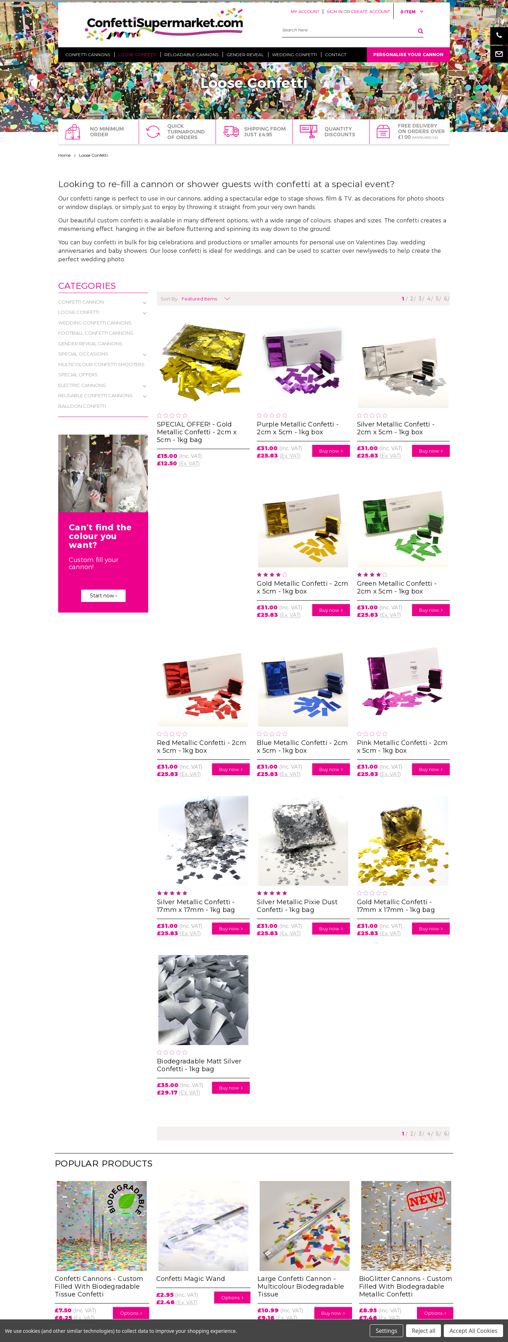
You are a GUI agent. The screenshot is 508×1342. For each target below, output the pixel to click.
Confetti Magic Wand (190, 1279)
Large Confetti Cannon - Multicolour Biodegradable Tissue (301, 1286)
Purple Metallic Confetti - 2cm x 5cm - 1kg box (298, 428)
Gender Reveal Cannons (90, 343)
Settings (386, 1331)
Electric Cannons (82, 385)
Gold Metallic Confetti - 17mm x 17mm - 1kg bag (396, 906)
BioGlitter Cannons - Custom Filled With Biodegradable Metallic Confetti (406, 1286)
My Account (305, 11)
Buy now (331, 451)
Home (64, 155)
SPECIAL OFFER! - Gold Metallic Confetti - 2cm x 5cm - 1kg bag (197, 432)
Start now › (103, 595)
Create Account (370, 11)
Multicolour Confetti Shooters (101, 364)
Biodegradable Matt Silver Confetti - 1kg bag (199, 1065)
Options (131, 1313)
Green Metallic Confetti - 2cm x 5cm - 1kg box (397, 587)
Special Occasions (83, 354)
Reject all (423, 1331)
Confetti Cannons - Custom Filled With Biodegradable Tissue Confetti (99, 1286)
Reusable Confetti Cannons (95, 395)
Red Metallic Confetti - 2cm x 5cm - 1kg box (201, 746)
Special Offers (78, 374)
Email (499, 53)
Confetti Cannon (81, 302)
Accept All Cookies (473, 1331)
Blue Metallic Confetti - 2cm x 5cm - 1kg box (302, 746)
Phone (499, 36)
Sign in (335, 11)
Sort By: (170, 299)
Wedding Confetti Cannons (95, 323)
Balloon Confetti (82, 406)
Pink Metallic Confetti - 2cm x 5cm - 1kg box (402, 746)
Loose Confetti (93, 155)
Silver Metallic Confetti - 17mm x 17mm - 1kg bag (196, 906)
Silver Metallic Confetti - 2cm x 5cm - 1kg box (396, 428)
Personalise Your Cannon (408, 54)
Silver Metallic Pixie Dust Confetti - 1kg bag (297, 906)
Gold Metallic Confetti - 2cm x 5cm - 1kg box (302, 587)
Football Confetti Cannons (95, 333)
